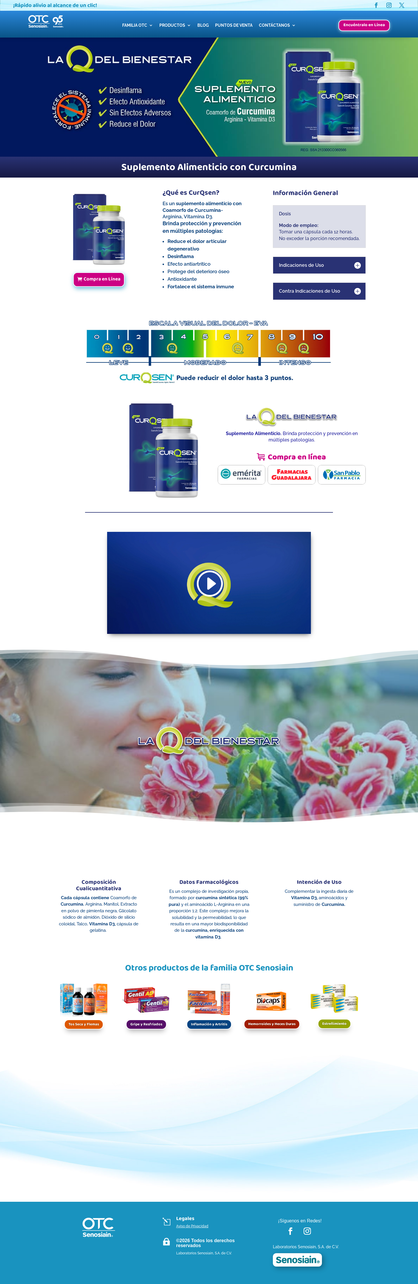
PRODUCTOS (172, 25)
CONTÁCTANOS (274, 25)
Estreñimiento (334, 1024)
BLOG (203, 25)
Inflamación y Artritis (209, 1024)
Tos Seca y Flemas (84, 1024)
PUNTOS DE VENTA (234, 25)
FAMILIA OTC (134, 25)
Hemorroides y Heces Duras (272, 1024)
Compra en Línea (102, 279)
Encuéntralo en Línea (364, 25)
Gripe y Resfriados (146, 1024)
